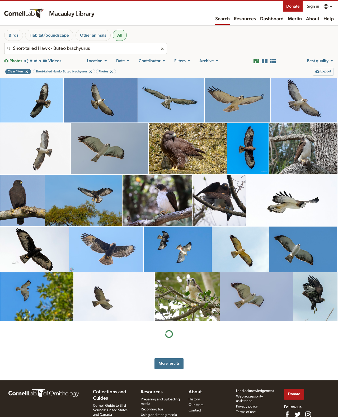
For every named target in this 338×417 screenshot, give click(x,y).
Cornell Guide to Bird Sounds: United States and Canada (110, 410)
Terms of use (246, 412)
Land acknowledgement (255, 391)
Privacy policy (247, 406)
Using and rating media (159, 415)
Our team (196, 405)
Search (222, 19)
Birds (13, 35)
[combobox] (85, 48)
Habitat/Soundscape (49, 35)
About (312, 19)
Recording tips (152, 409)
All (119, 35)
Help (328, 19)
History (194, 399)
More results (169, 363)
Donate (292, 6)
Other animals (93, 35)
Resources (245, 19)
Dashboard (272, 19)
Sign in (313, 6)
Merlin (295, 19)
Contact (195, 410)
